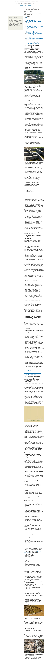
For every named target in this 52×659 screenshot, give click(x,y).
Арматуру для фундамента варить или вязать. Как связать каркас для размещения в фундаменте (15, 20)
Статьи (29, 5)
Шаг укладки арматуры (31, 40)
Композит (29, 37)
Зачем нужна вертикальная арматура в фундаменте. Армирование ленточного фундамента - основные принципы (33, 31)
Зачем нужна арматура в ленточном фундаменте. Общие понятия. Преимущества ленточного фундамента (34, 19)
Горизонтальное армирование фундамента (35, 28)
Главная (21, 5)
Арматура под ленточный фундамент (26, 2)
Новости (25, 5)
